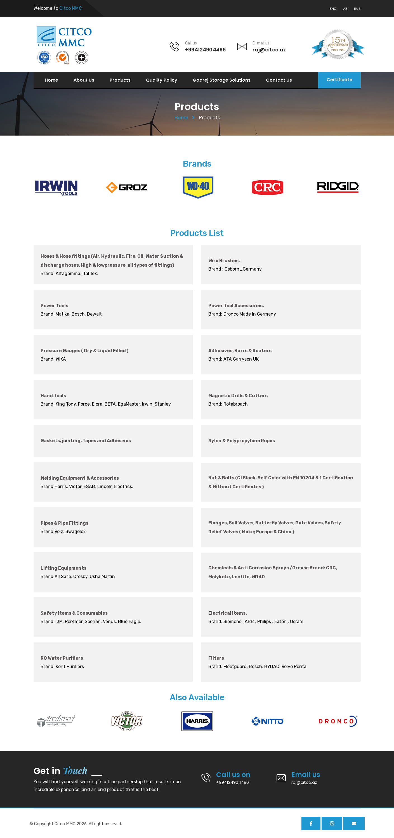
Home (51, 80)
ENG (333, 9)
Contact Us (279, 80)
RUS (357, 9)
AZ (345, 9)
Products (120, 80)
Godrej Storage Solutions (222, 80)
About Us (84, 80)
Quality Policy (161, 80)
